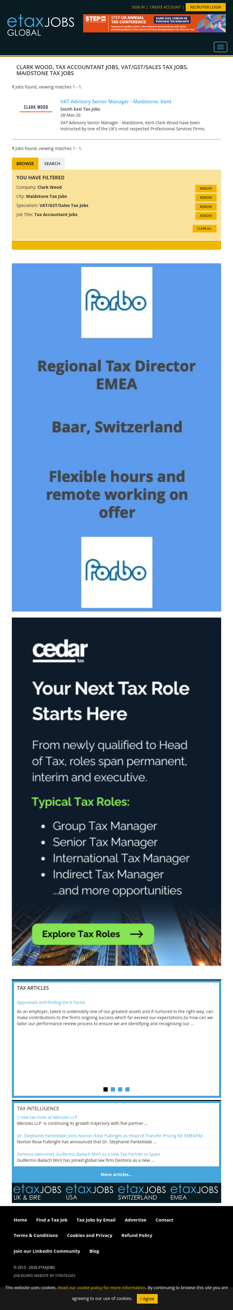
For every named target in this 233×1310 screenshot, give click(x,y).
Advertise (135, 1220)
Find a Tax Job (51, 1220)
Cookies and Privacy (89, 1235)
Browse (25, 163)
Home (20, 1220)
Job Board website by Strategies (45, 1275)
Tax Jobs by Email (96, 1220)
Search (52, 163)
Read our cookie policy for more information (102, 1287)
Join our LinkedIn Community (47, 1251)
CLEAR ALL (204, 228)
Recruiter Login (205, 7)
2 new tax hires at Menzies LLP (47, 1117)
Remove (206, 188)
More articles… (116, 1174)
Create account (165, 7)
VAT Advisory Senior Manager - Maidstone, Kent (115, 101)
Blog (94, 1251)
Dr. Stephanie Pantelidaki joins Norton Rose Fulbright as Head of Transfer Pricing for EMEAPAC (110, 1135)
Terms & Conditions (36, 1235)
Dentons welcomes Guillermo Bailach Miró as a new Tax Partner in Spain (88, 1154)
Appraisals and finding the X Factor (51, 1002)
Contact (165, 1220)
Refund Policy (136, 1235)
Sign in (138, 7)
